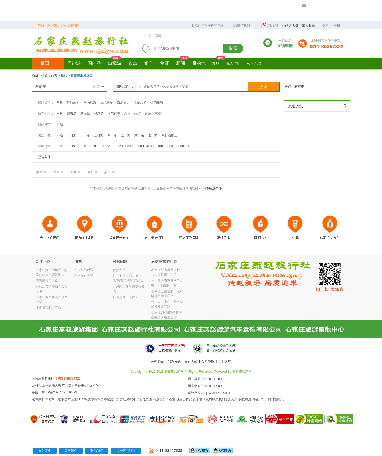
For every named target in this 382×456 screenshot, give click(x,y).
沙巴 (127, 113)
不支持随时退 (83, 270)
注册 (337, 25)
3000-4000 (146, 146)
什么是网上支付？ (125, 297)
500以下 (73, 146)
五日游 (126, 135)
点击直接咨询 (126, 451)
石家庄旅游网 (241, 372)
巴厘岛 (98, 113)
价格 (58, 172)
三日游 (98, 135)
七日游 (153, 135)
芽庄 (148, 113)
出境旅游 (106, 103)
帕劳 (158, 113)
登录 (325, 25)
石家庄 (299, 87)
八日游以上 (169, 135)
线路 (64, 75)
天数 (75, 172)
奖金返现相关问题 (48, 308)
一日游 (71, 135)
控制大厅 (224, 361)
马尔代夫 (113, 113)
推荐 (41, 172)
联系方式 (174, 361)
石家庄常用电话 (47, 281)
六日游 (139, 135)
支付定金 (44, 451)
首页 (44, 63)
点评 (109, 172)
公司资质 (207, 361)
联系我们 (96, 451)
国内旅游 (90, 103)
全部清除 (345, 106)
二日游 (85, 135)
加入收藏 (308, 25)
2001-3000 (126, 146)
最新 (92, 172)
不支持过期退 (83, 276)
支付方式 (191, 361)
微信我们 (241, 25)
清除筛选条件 (212, 188)
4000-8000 (165, 146)
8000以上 (183, 146)
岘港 (137, 113)
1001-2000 (107, 146)
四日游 (112, 135)
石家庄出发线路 (82, 75)
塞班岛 (85, 113)
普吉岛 (71, 113)
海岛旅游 (123, 103)
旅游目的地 (269, 24)
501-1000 (89, 146)
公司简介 (157, 361)
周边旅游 (73, 103)
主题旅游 (140, 103)
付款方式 (119, 270)
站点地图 (291, 25)
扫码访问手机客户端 (208, 25)
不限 (60, 103)
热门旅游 (156, 103)
